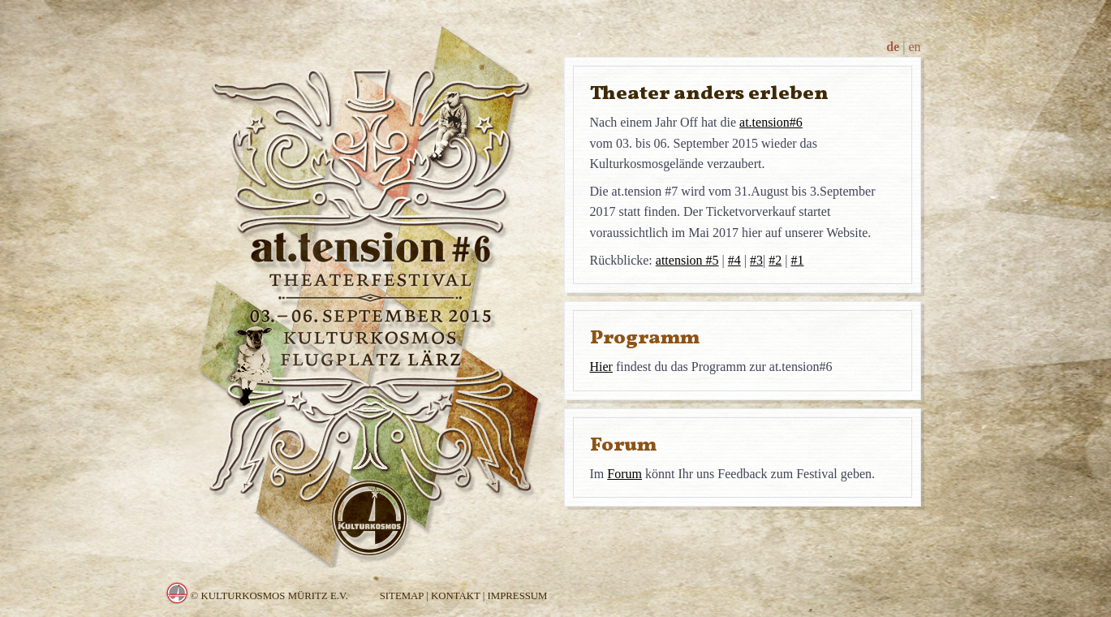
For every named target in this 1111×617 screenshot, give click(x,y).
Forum (623, 444)
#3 (756, 260)
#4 (734, 260)
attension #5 (687, 260)
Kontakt (455, 596)
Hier (601, 366)
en (914, 47)
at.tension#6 (771, 122)
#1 (796, 260)
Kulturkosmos (177, 593)
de (892, 47)
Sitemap (402, 596)
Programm (645, 337)
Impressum (518, 596)
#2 (775, 260)
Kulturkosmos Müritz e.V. (273, 596)
